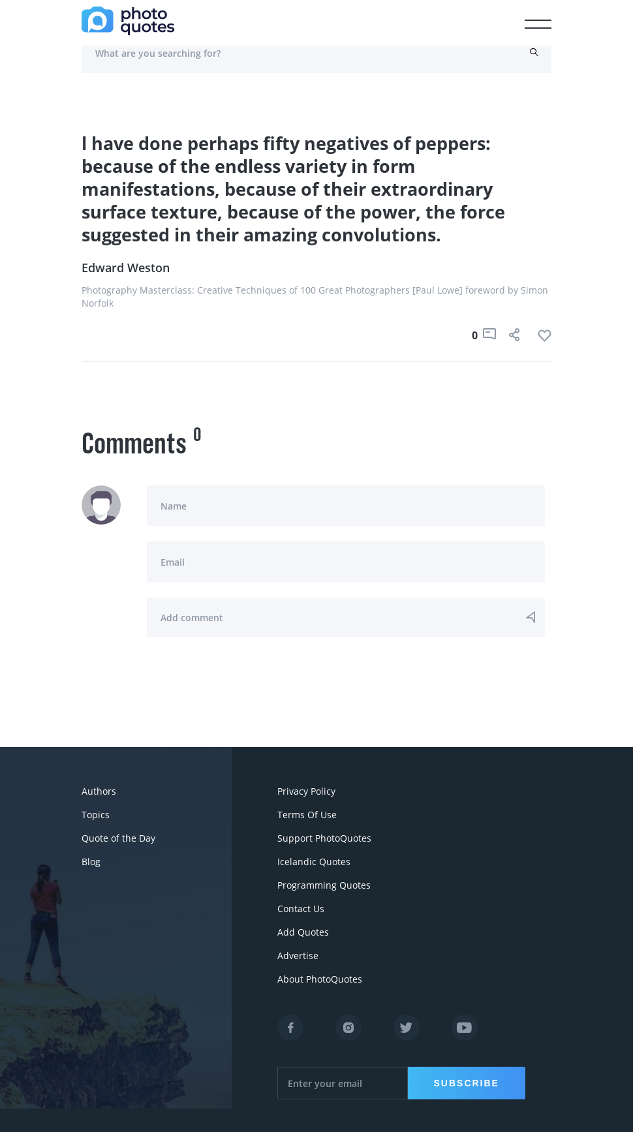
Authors (99, 791)
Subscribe (466, 1083)
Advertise (297, 955)
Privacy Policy (306, 791)
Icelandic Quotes (313, 861)
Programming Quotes (324, 885)
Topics (96, 814)
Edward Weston (126, 267)
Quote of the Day (118, 838)
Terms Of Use (307, 814)
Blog (91, 861)
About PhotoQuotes (319, 979)
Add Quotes (303, 932)
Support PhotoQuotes (324, 838)
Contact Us (300, 908)
